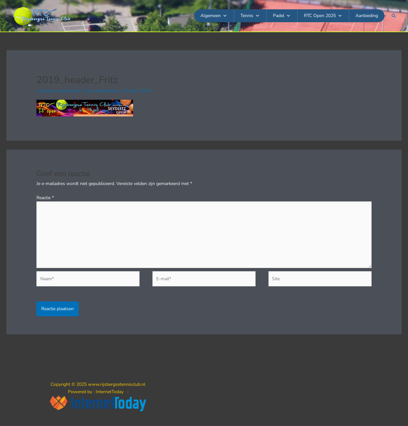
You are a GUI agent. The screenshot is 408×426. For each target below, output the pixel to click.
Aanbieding (366, 16)
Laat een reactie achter (58, 91)
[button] (394, 16)
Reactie (45, 198)
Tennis (250, 15)
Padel (282, 15)
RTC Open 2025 (323, 15)
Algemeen (213, 15)
